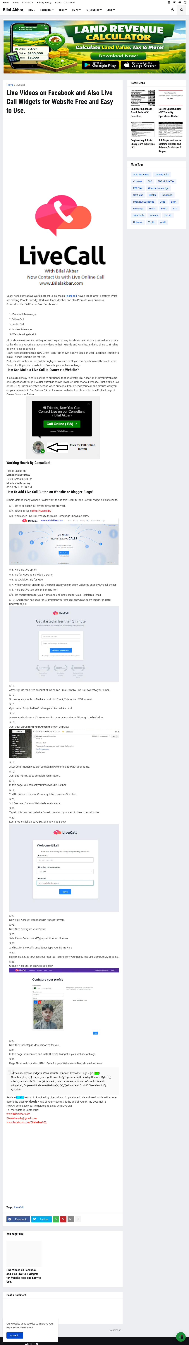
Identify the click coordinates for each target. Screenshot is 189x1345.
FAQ (150, 181)
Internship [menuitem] (92, 9)
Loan (173, 201)
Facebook (71, 295)
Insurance (167, 195)
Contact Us (27, 2)
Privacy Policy (44, 2)
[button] (173, 10)
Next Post (115, 1330)
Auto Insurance (141, 174)
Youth (151, 222)
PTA (175, 208)
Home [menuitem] (31, 9)
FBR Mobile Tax (166, 181)
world (163, 222)
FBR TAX (137, 188)
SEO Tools (138, 215)
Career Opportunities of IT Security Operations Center (170, 112)
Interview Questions (143, 201)
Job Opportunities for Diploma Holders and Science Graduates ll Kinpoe (170, 146)
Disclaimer (70, 2)
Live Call (20, 85)
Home (6, 2)
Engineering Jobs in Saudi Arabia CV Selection (141, 112)
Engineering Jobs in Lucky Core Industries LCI (143, 144)
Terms (58, 2)
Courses (137, 181)
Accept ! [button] (14, 1335)
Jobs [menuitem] (110, 9)
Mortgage (138, 208)
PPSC (164, 208)
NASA (152, 208)
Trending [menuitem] (45, 9)
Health (152, 195)
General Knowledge (158, 188)
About (16, 2)
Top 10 (167, 215)
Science (154, 215)
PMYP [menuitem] (75, 9)
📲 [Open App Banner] (180, 1337)
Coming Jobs (162, 174)
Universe (137, 222)
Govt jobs (138, 195)
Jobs (162, 201)
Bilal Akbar (13, 9)
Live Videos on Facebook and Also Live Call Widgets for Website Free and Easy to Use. (23, 1275)
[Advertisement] (62, 148)
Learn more (26, 1327)
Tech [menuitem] (62, 9)
